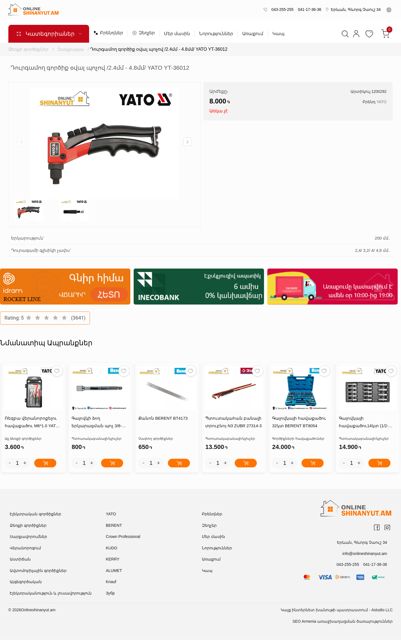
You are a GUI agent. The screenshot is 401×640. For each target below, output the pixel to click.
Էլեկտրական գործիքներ (35, 514)
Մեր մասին (177, 34)
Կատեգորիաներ (48, 34)
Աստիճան (20, 559)
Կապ (278, 34)
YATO (381, 102)
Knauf (111, 582)
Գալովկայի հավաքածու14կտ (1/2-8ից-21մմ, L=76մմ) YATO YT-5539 (367, 423)
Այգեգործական (26, 582)
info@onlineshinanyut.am (365, 553)
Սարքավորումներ (28, 537)
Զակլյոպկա (71, 49)
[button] (187, 141)
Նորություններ (216, 34)
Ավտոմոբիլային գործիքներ (38, 571)
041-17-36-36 (308, 9)
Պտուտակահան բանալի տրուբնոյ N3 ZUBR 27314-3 (233, 422)
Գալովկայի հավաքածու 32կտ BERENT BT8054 (299, 422)
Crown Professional (123, 537)
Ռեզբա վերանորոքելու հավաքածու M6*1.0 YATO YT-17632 (31, 423)
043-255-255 (281, 9)
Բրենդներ (108, 33)
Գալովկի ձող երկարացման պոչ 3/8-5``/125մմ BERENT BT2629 (97, 423)
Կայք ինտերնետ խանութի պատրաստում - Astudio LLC (337, 610)
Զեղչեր (143, 33)
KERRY (112, 559)
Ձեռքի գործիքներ (28, 49)
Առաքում (252, 34)
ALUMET (114, 571)
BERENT (114, 525)
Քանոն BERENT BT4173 (162, 418)
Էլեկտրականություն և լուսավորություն (51, 593)
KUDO (111, 548)
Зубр (110, 593)
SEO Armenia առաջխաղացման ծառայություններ (342, 621)
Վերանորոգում (25, 548)
